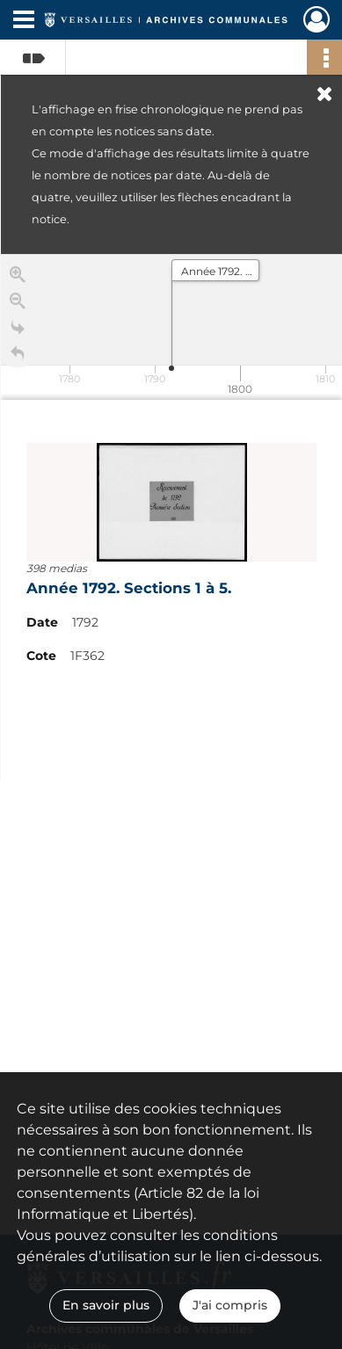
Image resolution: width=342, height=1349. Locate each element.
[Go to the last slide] (17, 331)
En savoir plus (105, 1305)
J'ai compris (230, 1305)
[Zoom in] (17, 278)
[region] (171, 517)
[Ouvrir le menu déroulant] (23, 21)
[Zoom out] (17, 305)
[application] (171, 327)
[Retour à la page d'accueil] (17, 358)
